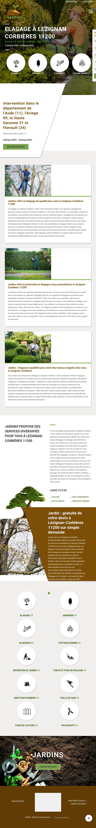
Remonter (88, 818)
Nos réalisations (16, 147)
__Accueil (54, 496)
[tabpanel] (67, 551)
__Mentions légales (80, 501)
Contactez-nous (47, 767)
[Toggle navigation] (90, 11)
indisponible (71, 1)
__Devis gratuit (57, 501)
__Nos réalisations (79, 496)
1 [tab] (49, 593)
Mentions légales (76, 801)
